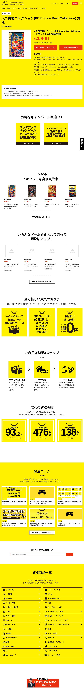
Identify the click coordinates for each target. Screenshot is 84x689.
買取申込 (75, 3)
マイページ (67, 3)
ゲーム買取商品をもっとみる (41, 281)
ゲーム (4, 13)
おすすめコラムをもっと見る (41, 532)
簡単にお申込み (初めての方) (45, 48)
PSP (9, 13)
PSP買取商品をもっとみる (41, 217)
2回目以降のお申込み (71, 48)
